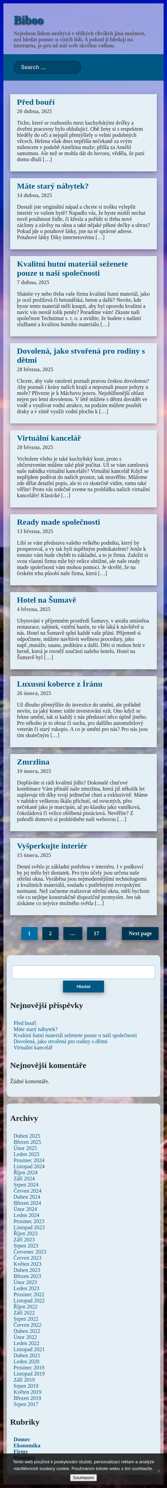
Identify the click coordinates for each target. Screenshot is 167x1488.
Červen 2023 (27, 1258)
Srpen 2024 (26, 1185)
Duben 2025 (27, 1136)
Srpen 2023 (26, 1246)
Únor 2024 (25, 1209)
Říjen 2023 (26, 1233)
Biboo (28, 20)
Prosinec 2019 (29, 1367)
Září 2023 (24, 1239)
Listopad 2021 (29, 1349)
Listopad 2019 (29, 1374)
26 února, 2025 (34, 693)
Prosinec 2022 (29, 1294)
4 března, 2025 (33, 609)
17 (96, 933)
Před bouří (36, 102)
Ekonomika (27, 1445)
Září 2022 (24, 1313)
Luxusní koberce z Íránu (59, 683)
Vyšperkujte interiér (52, 845)
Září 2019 (24, 1380)
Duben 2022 (27, 1331)
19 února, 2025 (34, 771)
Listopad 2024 (29, 1166)
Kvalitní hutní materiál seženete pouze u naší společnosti (72, 268)
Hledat (83, 986)
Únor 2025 (25, 1148)
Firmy (21, 1451)
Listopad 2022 (29, 1300)
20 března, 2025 (35, 447)
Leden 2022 (26, 1343)
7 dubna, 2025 (33, 282)
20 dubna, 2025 (34, 111)
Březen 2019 (27, 1398)
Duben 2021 (27, 1355)
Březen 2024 (27, 1203)
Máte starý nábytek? (53, 186)
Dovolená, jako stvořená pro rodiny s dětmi (61, 1041)
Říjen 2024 (26, 1172)
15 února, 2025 (34, 855)
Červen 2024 (27, 1191)
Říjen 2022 (26, 1306)
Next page (140, 933)
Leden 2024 (26, 1215)
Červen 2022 (27, 1325)
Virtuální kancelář (49, 438)
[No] (158, 1470)
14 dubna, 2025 (34, 195)
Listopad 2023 (29, 1227)
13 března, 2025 (35, 531)
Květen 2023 (27, 1264)
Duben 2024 (27, 1197)
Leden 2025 (26, 1154)
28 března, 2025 (35, 369)
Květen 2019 (27, 1392)
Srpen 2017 (26, 1404)
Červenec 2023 (30, 1252)
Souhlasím (83, 1477)
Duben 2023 (27, 1270)
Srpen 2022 (26, 1319)
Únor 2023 (25, 1282)
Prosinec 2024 (29, 1160)
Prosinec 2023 (29, 1221)
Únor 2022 (25, 1337)
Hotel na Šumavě (46, 599)
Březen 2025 (27, 1142)
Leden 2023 (26, 1288)
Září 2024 (24, 1178)
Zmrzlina (33, 761)
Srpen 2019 (26, 1386)
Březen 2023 (27, 1276)
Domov (22, 1439)
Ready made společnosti (58, 522)
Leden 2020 (26, 1361)
